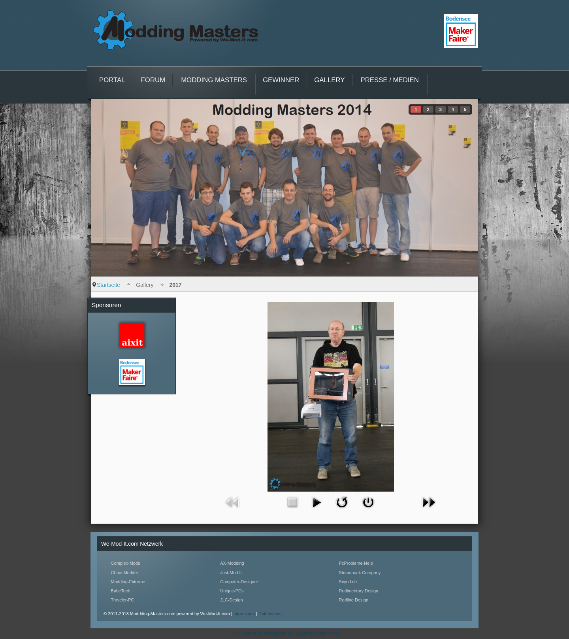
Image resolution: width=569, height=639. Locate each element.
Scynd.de (348, 581)
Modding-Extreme (128, 581)
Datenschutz (270, 613)
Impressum (245, 613)
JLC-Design (231, 600)
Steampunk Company (360, 572)
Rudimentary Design (359, 590)
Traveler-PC (122, 600)
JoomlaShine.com (317, 633)
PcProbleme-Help (356, 563)
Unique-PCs (231, 590)
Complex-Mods (125, 563)
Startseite (108, 285)
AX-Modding (232, 563)
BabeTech (120, 590)
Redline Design (354, 600)
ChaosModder (124, 572)
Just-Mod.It (230, 572)
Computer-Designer (239, 581)
